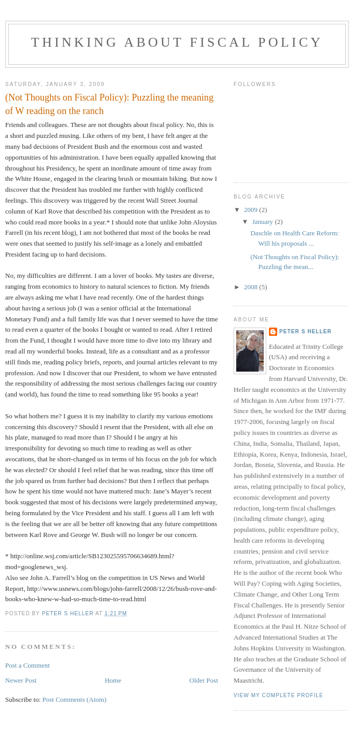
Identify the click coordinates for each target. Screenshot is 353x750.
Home (113, 680)
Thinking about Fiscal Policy (177, 42)
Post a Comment (27, 665)
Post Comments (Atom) (75, 699)
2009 (251, 210)
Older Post (203, 680)
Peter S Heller (305, 331)
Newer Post (20, 680)
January (263, 221)
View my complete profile (278, 695)
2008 (251, 287)
